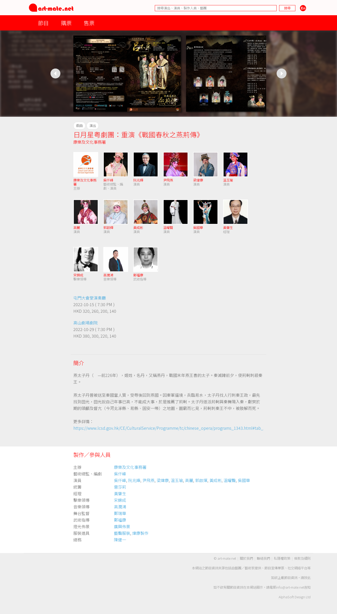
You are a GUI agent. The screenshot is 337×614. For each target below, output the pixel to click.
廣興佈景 (122, 526)
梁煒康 (198, 180)
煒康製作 (140, 533)
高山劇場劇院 (85, 323)
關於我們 (246, 558)
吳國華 (198, 227)
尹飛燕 (168, 180)
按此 (307, 577)
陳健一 (120, 540)
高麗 (76, 227)
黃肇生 (228, 227)
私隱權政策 (282, 558)
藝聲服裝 (122, 533)
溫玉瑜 (228, 180)
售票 (89, 23)
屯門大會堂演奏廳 (89, 298)
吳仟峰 (108, 180)
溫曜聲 (168, 227)
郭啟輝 (108, 227)
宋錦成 (78, 275)
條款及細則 (302, 558)
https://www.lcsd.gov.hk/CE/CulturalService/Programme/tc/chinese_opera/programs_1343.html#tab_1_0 (171, 428)
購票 (66, 23)
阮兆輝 (138, 180)
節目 (43, 23)
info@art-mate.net (290, 587)
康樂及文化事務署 (89, 142)
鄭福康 (138, 275)
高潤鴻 (108, 275)
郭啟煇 (201, 480)
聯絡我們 (263, 558)
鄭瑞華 (120, 513)
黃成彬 (138, 227)
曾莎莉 (120, 487)
